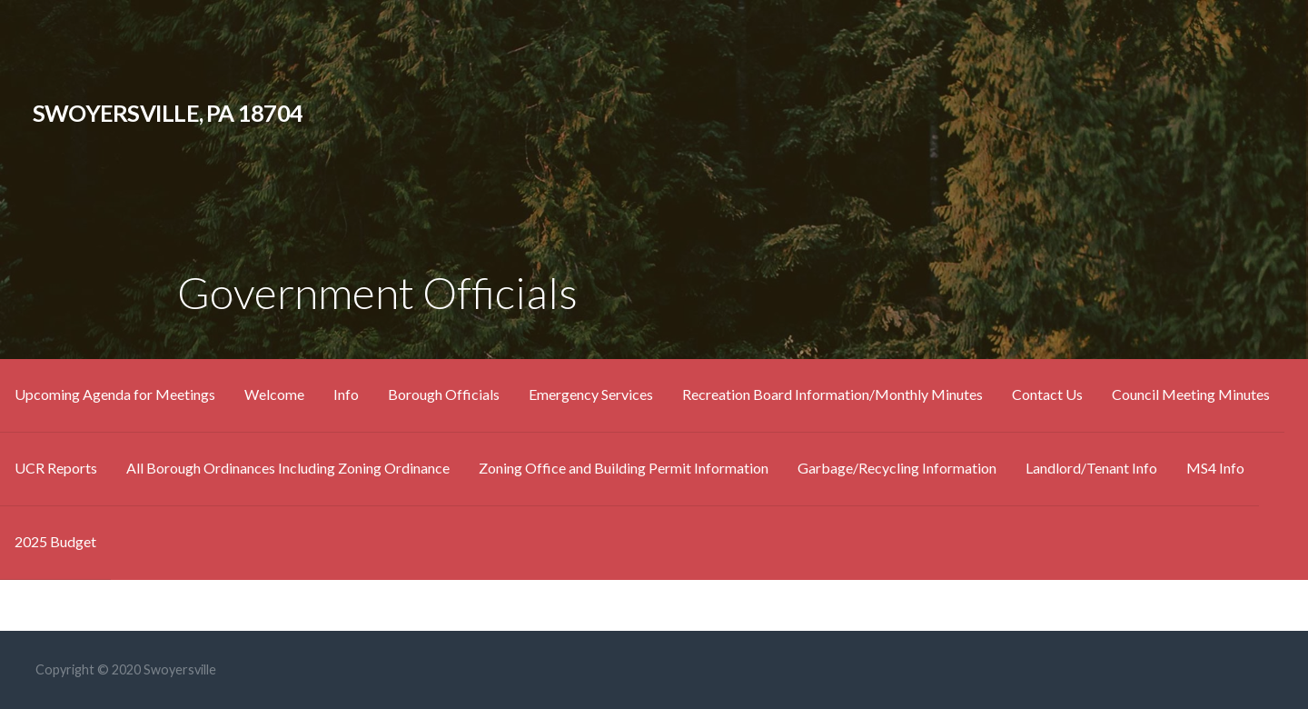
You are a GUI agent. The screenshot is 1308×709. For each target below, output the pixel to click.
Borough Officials (444, 394)
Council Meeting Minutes (1191, 394)
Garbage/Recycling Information (897, 467)
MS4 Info (1215, 467)
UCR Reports (56, 467)
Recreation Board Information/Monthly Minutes (832, 394)
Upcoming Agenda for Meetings (115, 394)
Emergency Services (591, 394)
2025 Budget (55, 541)
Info (346, 394)
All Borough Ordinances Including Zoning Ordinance (288, 467)
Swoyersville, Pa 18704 (167, 112)
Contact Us (1047, 394)
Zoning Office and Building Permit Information (623, 467)
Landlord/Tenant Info (1091, 467)
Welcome (274, 394)
